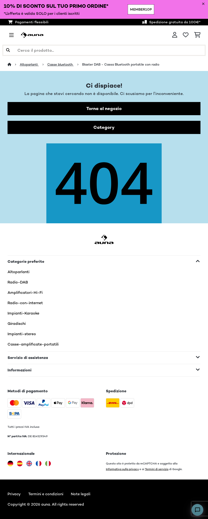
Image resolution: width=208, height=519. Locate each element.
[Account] (174, 35)
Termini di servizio (156, 469)
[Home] (14, 64)
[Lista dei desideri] (185, 35)
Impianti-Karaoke (23, 313)
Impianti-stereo (22, 333)
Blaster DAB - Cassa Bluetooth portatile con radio (121, 64)
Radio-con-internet (25, 302)
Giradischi (17, 323)
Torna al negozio (104, 108)
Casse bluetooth (60, 64)
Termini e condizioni (45, 493)
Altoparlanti (29, 64)
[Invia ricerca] (8, 50)
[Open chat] (197, 510)
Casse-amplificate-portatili (33, 344)
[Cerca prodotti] (104, 50)
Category (104, 127)
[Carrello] (197, 35)
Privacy (14, 493)
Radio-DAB (18, 282)
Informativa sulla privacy (122, 469)
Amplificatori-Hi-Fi (25, 292)
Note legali (80, 493)
